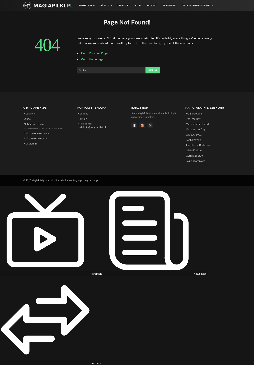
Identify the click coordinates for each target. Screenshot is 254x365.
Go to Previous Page (94, 53)
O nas (27, 118)
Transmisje (169, 5)
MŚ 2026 (104, 5)
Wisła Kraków (194, 150)
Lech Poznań (193, 139)
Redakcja (29, 113)
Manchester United (197, 124)
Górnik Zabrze (194, 155)
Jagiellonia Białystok (198, 145)
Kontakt (82, 118)
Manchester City (196, 129)
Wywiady (152, 5)
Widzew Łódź (194, 134)
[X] (150, 125)
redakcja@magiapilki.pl (92, 127)
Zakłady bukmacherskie (195, 5)
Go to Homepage (92, 59)
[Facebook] (134, 125)
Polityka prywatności (36, 133)
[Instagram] (142, 125)
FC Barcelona (194, 113)
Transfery (123, 5)
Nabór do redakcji (34, 124)
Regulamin (30, 143)
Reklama (83, 113)
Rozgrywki (85, 5)
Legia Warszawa (195, 160)
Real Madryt (193, 118)
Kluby (138, 5)
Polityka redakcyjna (36, 138)
